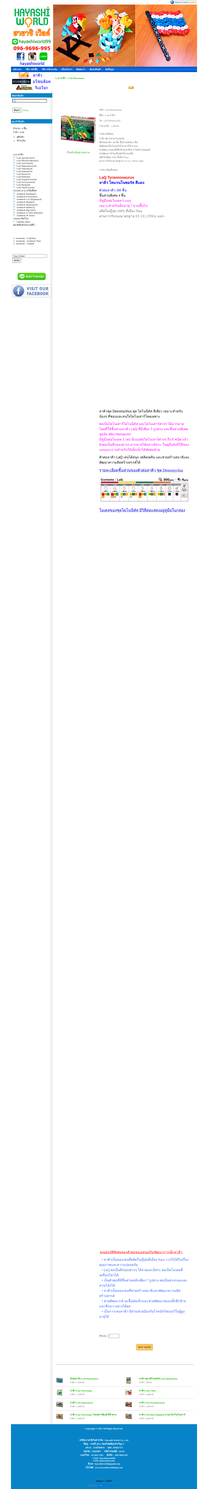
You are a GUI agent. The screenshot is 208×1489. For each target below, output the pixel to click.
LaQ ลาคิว (60, 78)
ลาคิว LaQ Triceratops (81, 1390)
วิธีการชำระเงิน (49, 69)
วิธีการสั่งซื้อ (32, 69)
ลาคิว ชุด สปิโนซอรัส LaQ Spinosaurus (158, 1378)
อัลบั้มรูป (109, 69)
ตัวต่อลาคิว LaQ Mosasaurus (84, 1378)
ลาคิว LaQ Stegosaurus (81, 1402)
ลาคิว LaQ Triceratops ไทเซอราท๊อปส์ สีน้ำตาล (93, 1414)
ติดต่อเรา (80, 69)
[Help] (26, 110)
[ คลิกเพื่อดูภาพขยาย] (78, 152)
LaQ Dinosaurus (76, 78)
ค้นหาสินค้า (95, 69)
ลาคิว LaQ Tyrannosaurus (152, 1402)
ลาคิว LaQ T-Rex (147, 1390)
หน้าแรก (17, 69)
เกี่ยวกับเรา (66, 69)
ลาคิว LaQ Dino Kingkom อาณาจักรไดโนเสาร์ (162, 1414)
